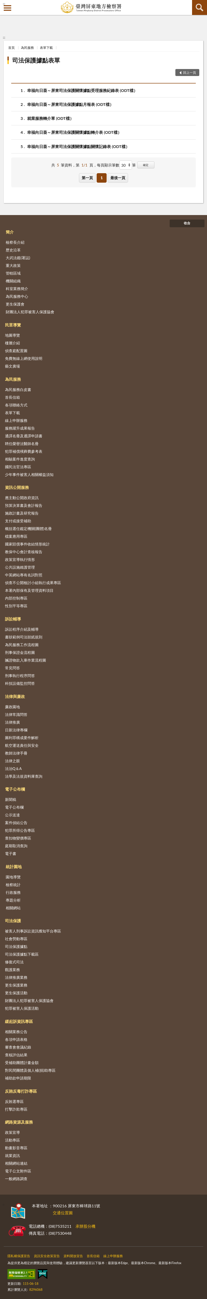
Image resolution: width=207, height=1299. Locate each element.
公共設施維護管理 (20, 567)
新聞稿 (10, 799)
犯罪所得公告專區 (20, 830)
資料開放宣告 (73, 1256)
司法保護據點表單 (36, 60)
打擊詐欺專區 (16, 1109)
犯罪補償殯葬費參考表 (23, 451)
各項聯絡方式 (16, 405)
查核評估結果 (16, 1055)
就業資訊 (12, 1155)
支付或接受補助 (18, 521)
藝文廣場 (12, 366)
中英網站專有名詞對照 (23, 575)
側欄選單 (7, 8)
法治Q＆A (13, 768)
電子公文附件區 (18, 1171)
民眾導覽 (13, 324)
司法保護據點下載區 (22, 954)
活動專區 (12, 1140)
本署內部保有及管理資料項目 (29, 590)
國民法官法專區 (18, 466)
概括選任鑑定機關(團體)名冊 (28, 528)
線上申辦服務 (16, 420)
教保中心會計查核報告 (23, 551)
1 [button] (102, 177)
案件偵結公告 (16, 822)
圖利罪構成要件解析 (22, 737)
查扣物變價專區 (18, 838)
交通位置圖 (63, 1212)
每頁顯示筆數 (108, 165)
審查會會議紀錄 (18, 1047)
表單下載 (46, 48)
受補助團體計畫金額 (22, 1062)
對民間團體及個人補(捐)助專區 (30, 1070)
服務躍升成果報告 (20, 428)
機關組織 (13, 281)
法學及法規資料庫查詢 (23, 776)
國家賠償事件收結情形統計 (27, 544)
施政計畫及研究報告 (22, 513)
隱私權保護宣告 (18, 1256)
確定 (145, 164)
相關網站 (13, 908)
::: (4, 4)
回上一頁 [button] (189, 73)
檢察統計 (13, 884)
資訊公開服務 (17, 487)
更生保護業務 (16, 985)
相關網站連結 (16, 1163)
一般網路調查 (16, 1178)
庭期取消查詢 (16, 845)
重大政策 (13, 265)
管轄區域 (13, 273)
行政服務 (13, 892)
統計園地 (14, 866)
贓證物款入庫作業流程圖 (25, 660)
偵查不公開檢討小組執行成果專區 (33, 582)
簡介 (10, 231)
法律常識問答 (16, 714)
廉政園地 (12, 706)
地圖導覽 (12, 335)
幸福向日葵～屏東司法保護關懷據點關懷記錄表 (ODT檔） (78, 146)
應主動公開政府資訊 (22, 497)
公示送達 (12, 815)
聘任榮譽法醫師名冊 (22, 443)
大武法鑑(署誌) (18, 257)
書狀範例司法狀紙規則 (23, 637)
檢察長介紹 (15, 242)
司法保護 (13, 920)
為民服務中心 (17, 296)
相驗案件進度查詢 (20, 459)
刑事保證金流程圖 (20, 652)
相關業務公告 (16, 1031)
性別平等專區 (16, 606)
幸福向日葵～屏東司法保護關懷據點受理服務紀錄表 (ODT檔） (82, 90)
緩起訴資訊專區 (19, 1021)
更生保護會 (15, 304)
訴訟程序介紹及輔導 (22, 629)
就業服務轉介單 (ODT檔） (50, 118)
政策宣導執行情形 (20, 559)
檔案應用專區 (16, 536)
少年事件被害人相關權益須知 (29, 474)
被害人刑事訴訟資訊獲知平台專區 (33, 931)
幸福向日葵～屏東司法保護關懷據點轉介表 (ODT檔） (74, 132)
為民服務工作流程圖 (22, 644)
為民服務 (27, 48)
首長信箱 (12, 397)
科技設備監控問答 (20, 683)
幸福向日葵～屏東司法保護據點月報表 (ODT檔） (70, 104)
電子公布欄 (15, 789)
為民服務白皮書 (18, 389)
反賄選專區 (14, 1101)
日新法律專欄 (16, 730)
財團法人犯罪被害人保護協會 (30, 311)
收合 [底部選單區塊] (187, 223)
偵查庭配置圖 (16, 350)
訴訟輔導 (13, 618)
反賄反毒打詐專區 (21, 1091)
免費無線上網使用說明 (23, 358)
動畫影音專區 (16, 1148)
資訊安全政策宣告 (47, 1256)
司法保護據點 (16, 946)
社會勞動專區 (16, 938)
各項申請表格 (16, 1039)
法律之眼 (12, 761)
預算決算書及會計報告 (23, 505)
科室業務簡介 (17, 288)
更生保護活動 (16, 993)
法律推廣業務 (16, 977)
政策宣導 (12, 1132)
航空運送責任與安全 (22, 745)
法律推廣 (12, 722)
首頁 (11, 48)
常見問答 (12, 668)
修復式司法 (14, 962)
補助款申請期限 (18, 1078)
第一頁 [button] (87, 177)
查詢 (199, 7)
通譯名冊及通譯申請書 (23, 436)
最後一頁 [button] (117, 177)
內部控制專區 (16, 598)
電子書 (10, 853)
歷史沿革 (13, 250)
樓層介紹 (12, 343)
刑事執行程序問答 (20, 675)
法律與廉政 (15, 696)
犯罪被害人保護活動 (22, 1008)
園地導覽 (13, 877)
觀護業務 (12, 969)
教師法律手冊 (16, 753)
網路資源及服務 (19, 1122)
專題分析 (13, 900)
